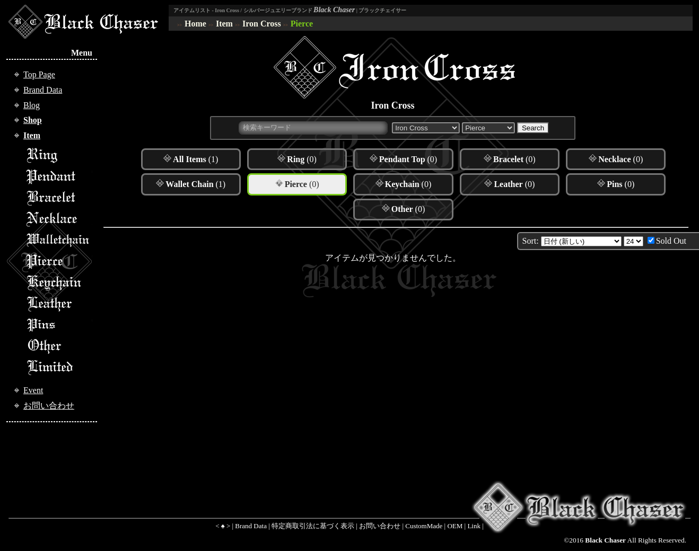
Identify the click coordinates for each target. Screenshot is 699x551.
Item (224, 23)
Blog (31, 105)
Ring (58, 155)
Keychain (58, 282)
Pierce (302, 23)
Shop (32, 120)
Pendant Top (58, 176)
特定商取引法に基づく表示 (313, 526)
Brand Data (42, 89)
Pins (58, 324)
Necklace (58, 218)
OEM (454, 526)
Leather (58, 303)
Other (58, 345)
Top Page (39, 74)
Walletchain (58, 240)
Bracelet (58, 197)
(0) (302, 159)
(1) (195, 159)
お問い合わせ (48, 405)
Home (195, 23)
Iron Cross (261, 23)
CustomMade (423, 526)
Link (473, 526)
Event (33, 390)
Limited (58, 367)
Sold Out (671, 240)
